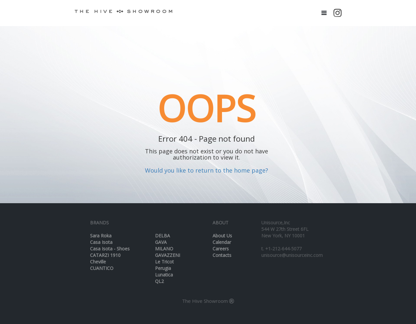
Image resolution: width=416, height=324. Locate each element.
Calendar (222, 242)
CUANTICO (101, 268)
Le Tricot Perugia (164, 265)
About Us (222, 235)
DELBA (162, 235)
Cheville (98, 262)
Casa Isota (101, 242)
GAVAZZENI (167, 255)
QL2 (159, 281)
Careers (221, 249)
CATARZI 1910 (105, 255)
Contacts (222, 255)
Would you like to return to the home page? (206, 170)
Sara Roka (100, 235)
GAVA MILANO (164, 245)
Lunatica (164, 275)
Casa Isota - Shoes (110, 249)
